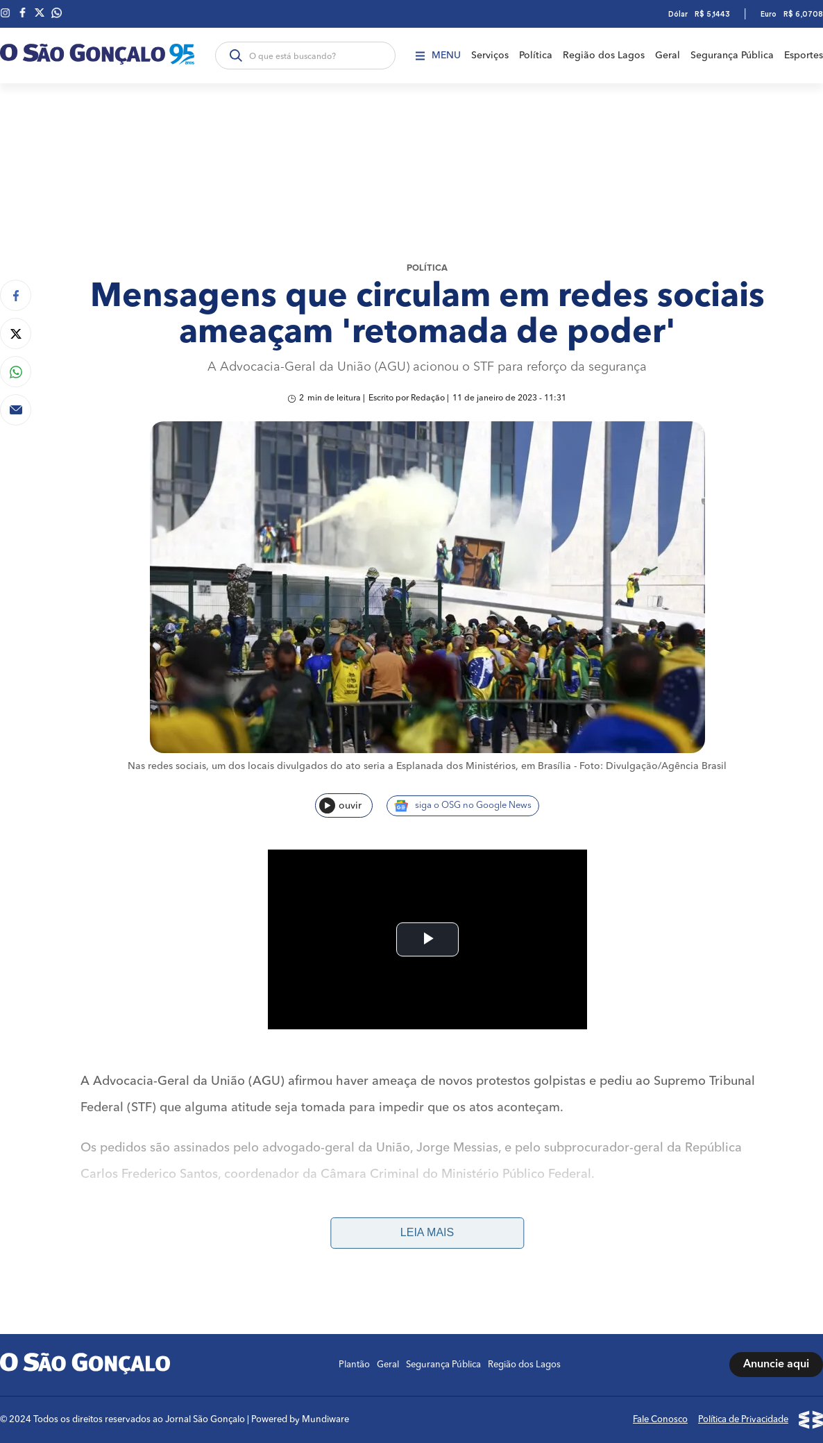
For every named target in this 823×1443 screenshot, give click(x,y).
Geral (667, 55)
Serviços (490, 55)
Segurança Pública (732, 55)
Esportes (803, 55)
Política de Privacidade (743, 1419)
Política (535, 55)
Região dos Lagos (604, 55)
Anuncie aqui (776, 1364)
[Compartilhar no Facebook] (15, 295)
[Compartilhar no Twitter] (15, 333)
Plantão (354, 1364)
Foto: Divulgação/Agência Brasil (653, 766)
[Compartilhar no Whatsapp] (15, 371)
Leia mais (427, 1232)
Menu (438, 55)
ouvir (340, 805)
